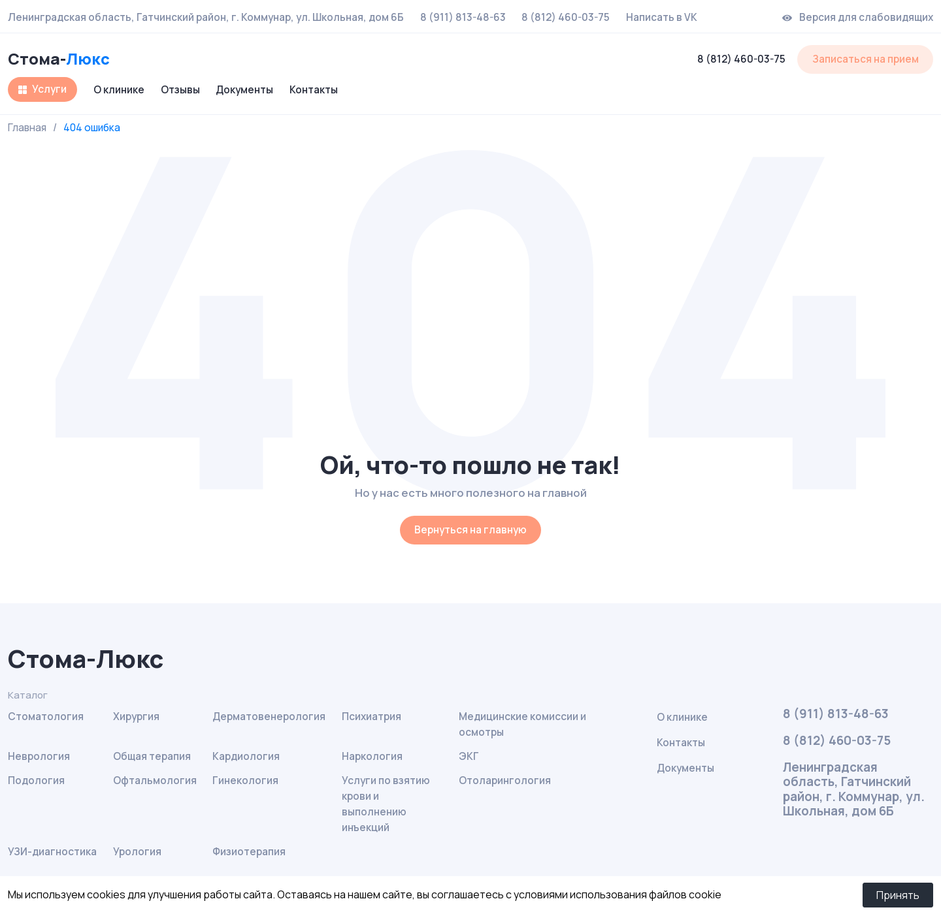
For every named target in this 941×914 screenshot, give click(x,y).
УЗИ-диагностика (52, 852)
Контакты (313, 90)
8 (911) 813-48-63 (463, 18)
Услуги (49, 89)
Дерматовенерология (268, 716)
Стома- (59, 59)
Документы (244, 90)
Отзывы (180, 90)
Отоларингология (505, 780)
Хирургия (136, 716)
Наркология (372, 756)
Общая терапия (152, 756)
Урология (137, 852)
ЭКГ (469, 756)
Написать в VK (661, 18)
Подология (36, 780)
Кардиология (246, 756)
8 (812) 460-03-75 (565, 18)
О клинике (118, 90)
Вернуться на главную (470, 530)
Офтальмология (155, 780)
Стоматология (46, 716)
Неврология (39, 756)
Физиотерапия (249, 852)
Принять (897, 895)
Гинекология (245, 780)
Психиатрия (371, 716)
